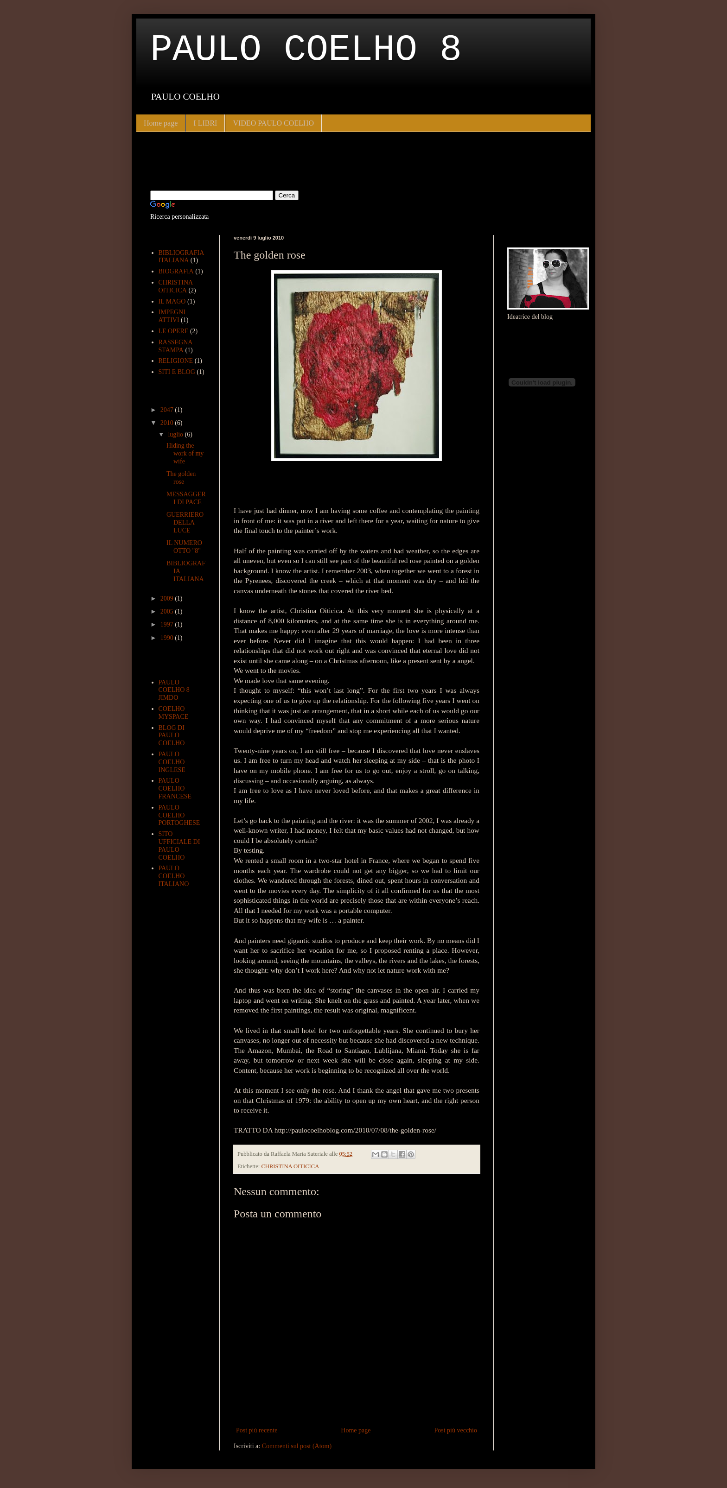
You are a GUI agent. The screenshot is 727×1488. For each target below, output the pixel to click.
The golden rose (181, 477)
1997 (167, 624)
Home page (161, 123)
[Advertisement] (258, 160)
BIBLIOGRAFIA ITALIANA (181, 256)
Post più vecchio (455, 1430)
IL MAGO (172, 301)
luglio (176, 434)
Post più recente (256, 1430)
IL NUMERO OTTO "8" (184, 546)
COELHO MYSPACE (174, 712)
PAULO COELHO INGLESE (172, 762)
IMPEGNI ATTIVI (172, 316)
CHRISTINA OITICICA (290, 1166)
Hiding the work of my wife (185, 453)
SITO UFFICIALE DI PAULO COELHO (179, 845)
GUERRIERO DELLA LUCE (185, 522)
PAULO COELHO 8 (306, 50)
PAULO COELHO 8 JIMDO (174, 690)
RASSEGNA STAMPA (175, 346)
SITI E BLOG (177, 371)
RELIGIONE (176, 360)
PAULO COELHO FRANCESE (175, 788)
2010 (167, 422)
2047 (167, 409)
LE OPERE (174, 331)
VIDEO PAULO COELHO (273, 123)
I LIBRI (205, 123)
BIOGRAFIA (176, 271)
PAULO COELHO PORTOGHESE (179, 815)
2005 (167, 611)
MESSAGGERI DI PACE (186, 498)
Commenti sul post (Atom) (297, 1446)
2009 (167, 598)
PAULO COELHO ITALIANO (174, 876)
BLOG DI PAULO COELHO (172, 735)
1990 (167, 637)
